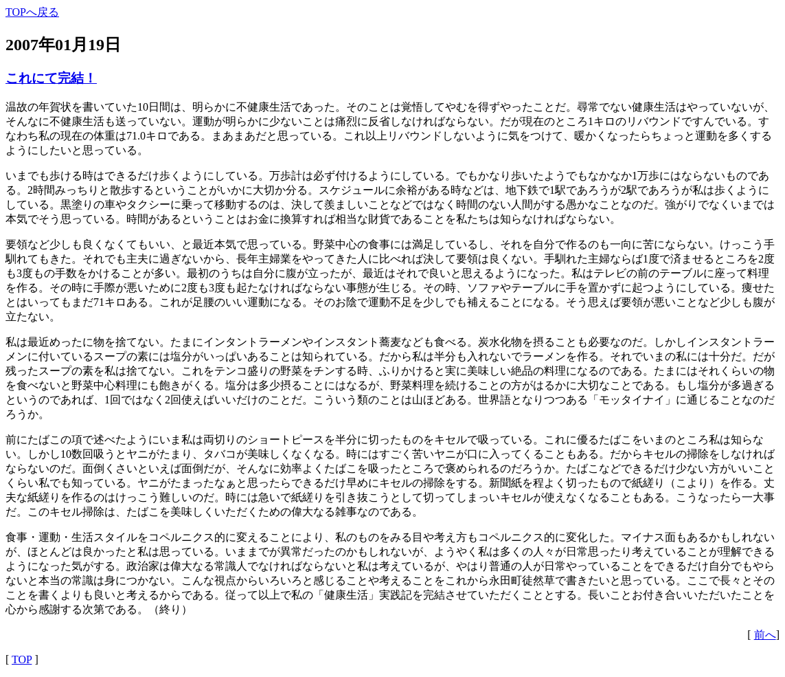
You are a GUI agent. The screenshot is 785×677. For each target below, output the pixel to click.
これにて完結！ (51, 78)
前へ (765, 635)
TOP (22, 659)
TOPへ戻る (32, 12)
